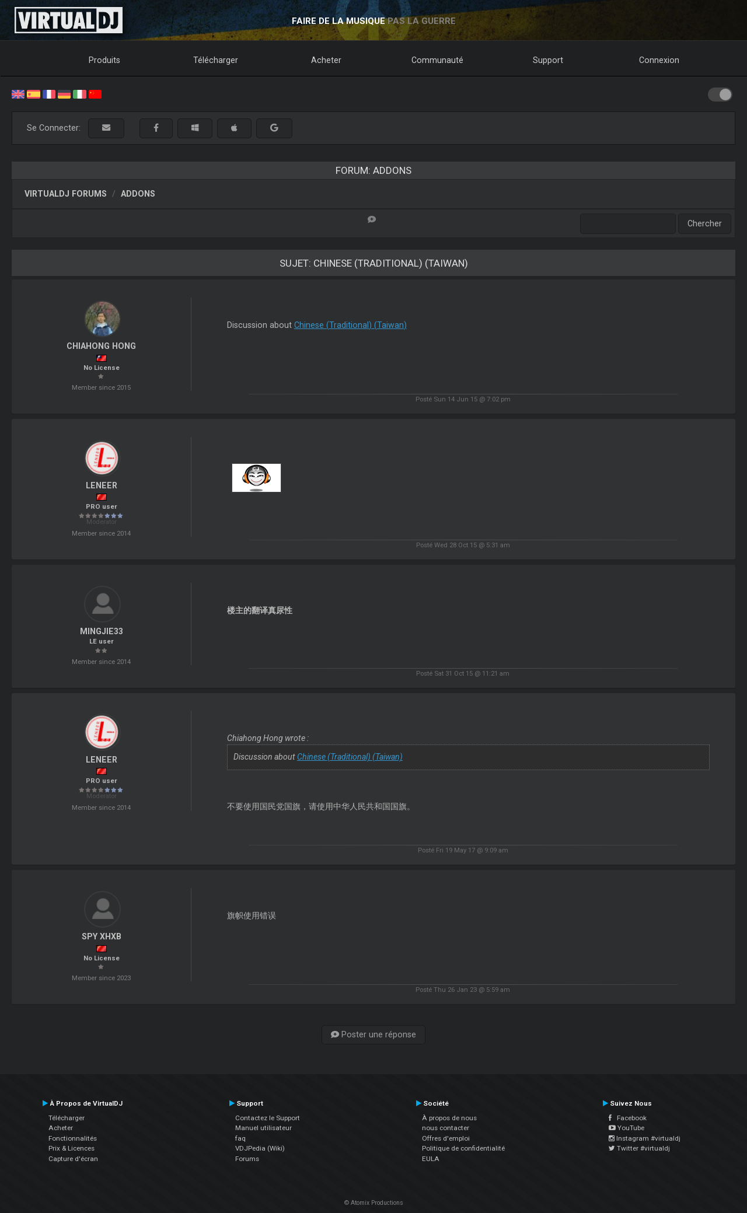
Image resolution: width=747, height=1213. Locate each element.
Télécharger (215, 60)
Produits (104, 60)
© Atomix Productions (373, 1203)
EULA (430, 1159)
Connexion (659, 60)
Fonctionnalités (72, 1138)
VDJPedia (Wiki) (260, 1148)
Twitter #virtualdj (639, 1148)
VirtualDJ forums (66, 193)
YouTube (626, 1128)
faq (240, 1138)
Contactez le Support (267, 1118)
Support (548, 60)
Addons (138, 193)
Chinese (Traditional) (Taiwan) (350, 325)
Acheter (326, 60)
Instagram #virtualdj (644, 1138)
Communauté (437, 60)
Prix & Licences (71, 1148)
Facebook (628, 1118)
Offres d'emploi (446, 1138)
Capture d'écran (73, 1159)
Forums (247, 1159)
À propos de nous (449, 1118)
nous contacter (445, 1128)
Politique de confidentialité (463, 1148)
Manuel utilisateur (263, 1128)
